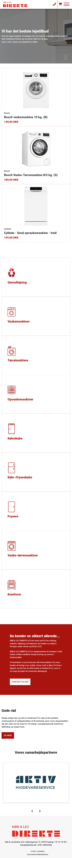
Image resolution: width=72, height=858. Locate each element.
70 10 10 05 (60, 842)
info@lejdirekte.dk (28, 845)
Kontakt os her (20, 682)
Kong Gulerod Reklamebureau (37, 854)
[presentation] (32, 810)
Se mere (8, 735)
